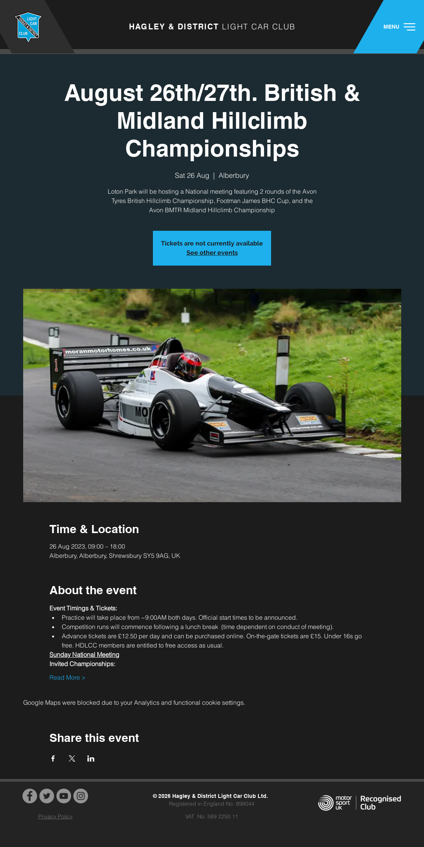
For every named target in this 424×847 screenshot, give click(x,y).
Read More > (67, 677)
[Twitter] (46, 796)
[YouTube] (63, 796)
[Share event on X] (72, 758)
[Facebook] (29, 796)
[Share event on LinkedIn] (91, 758)
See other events (212, 252)
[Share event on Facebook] (53, 758)
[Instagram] (80, 796)
